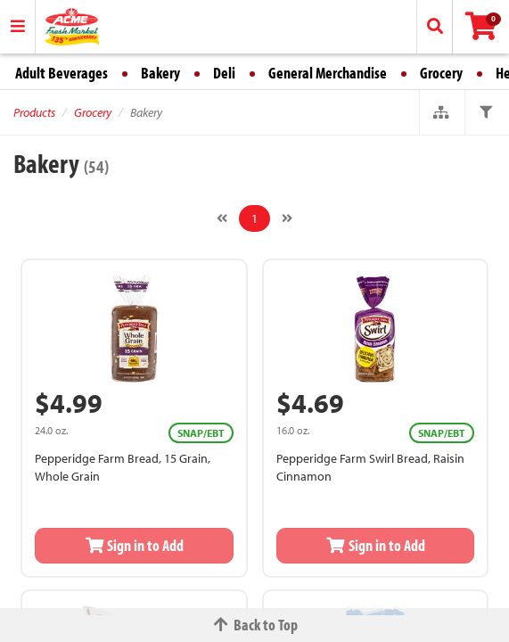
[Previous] (222, 218)
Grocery (441, 72)
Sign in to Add (135, 545)
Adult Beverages (61, 72)
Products (34, 112)
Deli (224, 72)
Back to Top (255, 624)
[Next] (287, 218)
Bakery (160, 72)
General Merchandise (327, 72)
